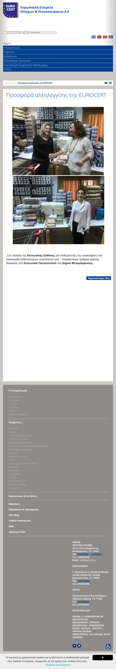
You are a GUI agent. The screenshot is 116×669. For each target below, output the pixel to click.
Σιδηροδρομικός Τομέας (20, 449)
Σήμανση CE (14, 487)
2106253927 (96, 554)
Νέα (14, 83)
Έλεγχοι (12, 432)
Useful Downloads (20, 520)
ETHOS (7, 69)
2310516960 (83, 580)
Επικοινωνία (12, 32)
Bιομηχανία (14, 400)
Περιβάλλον (14, 473)
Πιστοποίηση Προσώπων (17, 60)
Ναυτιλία (13, 407)
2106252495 (83, 554)
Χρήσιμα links (17, 531)
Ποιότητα (13, 428)
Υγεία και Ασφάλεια (18, 484)
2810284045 (83, 601)
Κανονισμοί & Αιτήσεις (23, 496)
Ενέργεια (13, 477)
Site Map (14, 515)
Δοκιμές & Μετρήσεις (19, 439)
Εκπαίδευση (10, 56)
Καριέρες (14, 504)
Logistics (13, 410)
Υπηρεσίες (9, 52)
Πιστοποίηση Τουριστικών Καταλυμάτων (26, 65)
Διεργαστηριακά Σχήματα (21, 435)
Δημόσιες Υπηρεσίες (18, 414)
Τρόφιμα (13, 403)
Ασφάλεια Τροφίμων (18, 456)
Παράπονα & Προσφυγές (24, 509)
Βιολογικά (13, 467)
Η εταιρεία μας (12, 47)
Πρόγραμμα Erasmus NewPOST (24, 463)
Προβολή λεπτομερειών (58, 664)
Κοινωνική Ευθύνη (17, 480)
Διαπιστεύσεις (15, 396)
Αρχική (7, 43)
